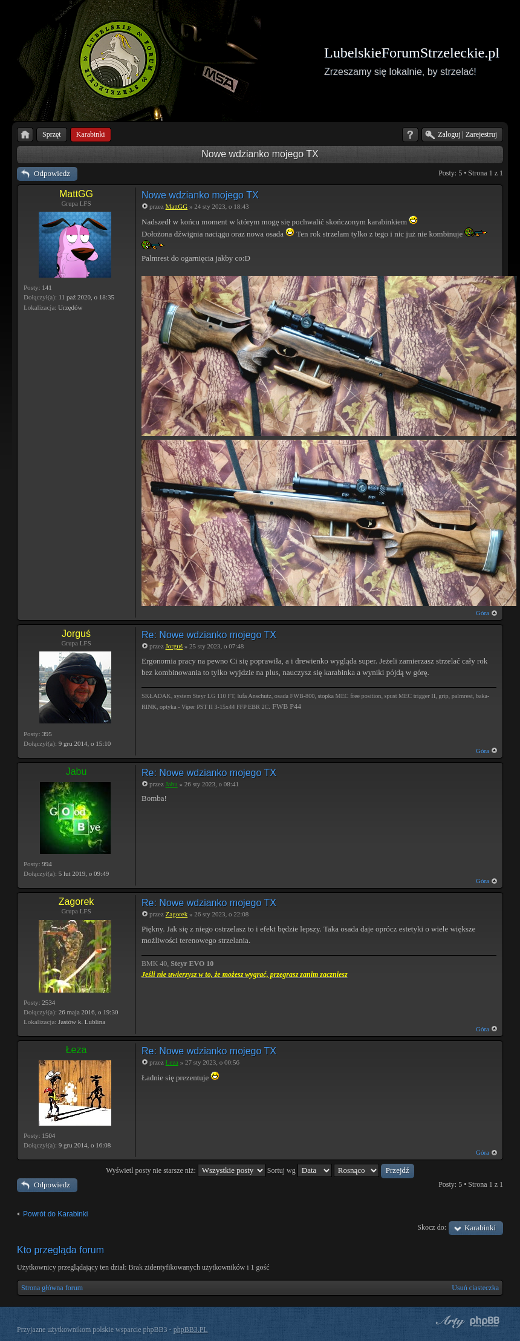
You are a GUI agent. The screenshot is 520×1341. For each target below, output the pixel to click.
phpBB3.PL (191, 1329)
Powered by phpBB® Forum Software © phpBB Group (485, 1321)
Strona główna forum (52, 1288)
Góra (482, 612)
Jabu (76, 771)
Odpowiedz (52, 173)
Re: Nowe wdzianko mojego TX (208, 635)
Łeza (76, 1050)
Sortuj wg (299, 1170)
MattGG (76, 194)
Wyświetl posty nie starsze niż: (185, 1170)
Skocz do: (431, 1227)
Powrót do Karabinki (55, 1214)
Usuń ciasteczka (475, 1288)
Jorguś (76, 633)
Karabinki (480, 1227)
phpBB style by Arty (449, 1321)
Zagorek (76, 901)
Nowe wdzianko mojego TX (260, 154)
